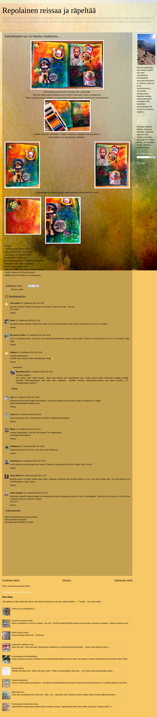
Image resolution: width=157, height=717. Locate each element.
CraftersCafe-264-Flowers (16, 258)
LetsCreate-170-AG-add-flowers (18, 255)
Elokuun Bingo (18, 668)
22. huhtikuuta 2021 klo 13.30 (28, 320)
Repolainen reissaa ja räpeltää (49, 10)
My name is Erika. (18, 335)
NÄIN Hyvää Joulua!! (20, 632)
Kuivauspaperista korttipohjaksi (24, 656)
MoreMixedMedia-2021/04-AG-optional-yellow (24, 260)
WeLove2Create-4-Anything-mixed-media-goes (25, 269)
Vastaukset (17, 367)
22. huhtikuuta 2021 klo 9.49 (32, 303)
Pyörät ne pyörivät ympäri (22, 621)
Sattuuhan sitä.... (19, 692)
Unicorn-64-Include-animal (16, 266)
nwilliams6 (14, 446)
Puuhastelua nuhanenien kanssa (25, 704)
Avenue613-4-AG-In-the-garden (18, 252)
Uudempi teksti (10, 580)
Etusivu (67, 580)
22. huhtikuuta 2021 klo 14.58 (38, 335)
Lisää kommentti (12, 511)
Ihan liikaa (7, 597)
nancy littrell (15, 475)
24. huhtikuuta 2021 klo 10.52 (33, 461)
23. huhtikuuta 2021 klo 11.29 (28, 429)
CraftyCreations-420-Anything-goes (20, 272)
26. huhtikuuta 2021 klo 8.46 (41, 372)
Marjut (13, 429)
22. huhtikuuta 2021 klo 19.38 (27, 397)
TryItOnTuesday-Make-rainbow (18, 249)
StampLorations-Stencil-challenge (19, 263)
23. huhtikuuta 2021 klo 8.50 (29, 414)
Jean (12, 397)
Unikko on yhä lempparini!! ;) (23, 609)
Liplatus (13, 352)
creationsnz (15, 461)
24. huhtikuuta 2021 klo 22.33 (36, 493)
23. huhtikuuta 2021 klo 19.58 (32, 446)
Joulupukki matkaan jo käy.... (23, 644)
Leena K (13, 414)
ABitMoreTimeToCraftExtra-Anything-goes (23, 275)
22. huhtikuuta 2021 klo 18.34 (30, 352)
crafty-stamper (16, 493)
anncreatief (15, 303)
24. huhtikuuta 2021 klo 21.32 (34, 475)
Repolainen (21, 372)
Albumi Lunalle (17, 289)
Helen (12, 320)
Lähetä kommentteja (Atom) (18, 586)
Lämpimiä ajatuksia (20, 680)
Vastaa (13, 313)
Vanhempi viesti (123, 580)
